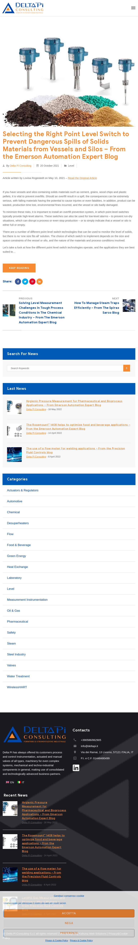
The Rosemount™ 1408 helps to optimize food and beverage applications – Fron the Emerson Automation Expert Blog (43, 843)
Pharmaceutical (17, 621)
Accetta (69, 913)
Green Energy (16, 556)
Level (71, 165)
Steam (11, 643)
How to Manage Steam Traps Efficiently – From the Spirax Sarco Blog (96, 308)
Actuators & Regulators (22, 490)
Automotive (14, 501)
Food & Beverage (19, 545)
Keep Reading (19, 268)
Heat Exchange (17, 567)
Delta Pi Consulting (20, 165)
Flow (10, 534)
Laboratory (14, 578)
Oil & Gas (13, 610)
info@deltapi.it (89, 746)
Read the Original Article (82, 177)
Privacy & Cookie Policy (56, 940)
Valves (11, 665)
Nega (69, 923)
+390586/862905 (91, 739)
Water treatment (18, 676)
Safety (11, 632)
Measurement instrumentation (27, 599)
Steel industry (16, 654)
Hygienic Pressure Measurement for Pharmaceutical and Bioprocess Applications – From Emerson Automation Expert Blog (44, 810)
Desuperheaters (18, 523)
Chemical (13, 512)
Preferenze (69, 933)
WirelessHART (17, 687)
